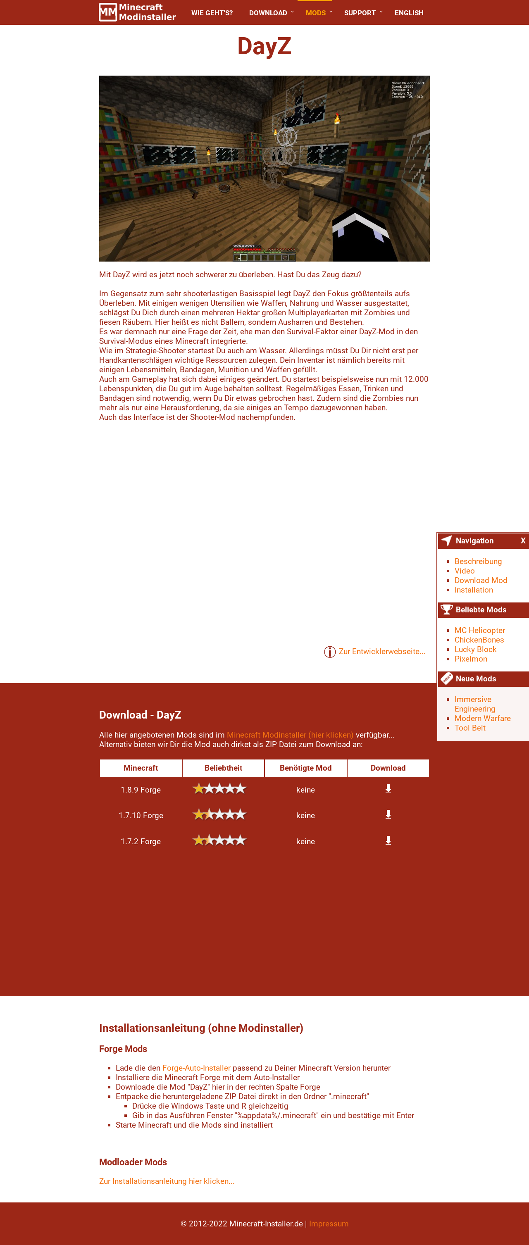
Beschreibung (478, 561)
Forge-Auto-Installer (196, 1068)
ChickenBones (479, 640)
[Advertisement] (264, 922)
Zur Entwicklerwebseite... (375, 652)
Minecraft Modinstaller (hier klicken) (290, 735)
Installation (474, 590)
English (409, 13)
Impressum (329, 1223)
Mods (316, 13)
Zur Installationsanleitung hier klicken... (167, 1181)
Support (360, 13)
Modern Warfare (483, 718)
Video (465, 571)
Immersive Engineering (475, 704)
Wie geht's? (212, 13)
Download (268, 13)
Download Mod (481, 580)
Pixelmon (471, 659)
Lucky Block (476, 649)
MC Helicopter (480, 630)
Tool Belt (470, 728)
